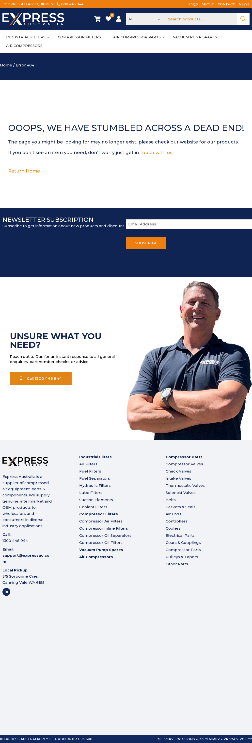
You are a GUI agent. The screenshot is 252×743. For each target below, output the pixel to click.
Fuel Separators (94, 478)
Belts (171, 499)
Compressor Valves (184, 464)
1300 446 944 (72, 4)
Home (6, 65)
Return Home (24, 171)
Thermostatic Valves (185, 485)
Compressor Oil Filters (101, 542)
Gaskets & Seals (180, 507)
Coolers (173, 528)
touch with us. (156, 152)
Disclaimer (209, 739)
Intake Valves (178, 478)
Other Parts (177, 564)
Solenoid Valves (181, 492)
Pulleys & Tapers (182, 556)
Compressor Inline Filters (103, 528)
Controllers (177, 521)
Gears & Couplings (183, 542)
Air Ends (173, 514)
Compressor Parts (183, 549)
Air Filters (88, 464)
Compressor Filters (98, 514)
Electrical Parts (180, 535)
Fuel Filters (90, 471)
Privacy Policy (237, 739)
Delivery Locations (176, 739)
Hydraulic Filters (95, 485)
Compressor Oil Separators (105, 535)
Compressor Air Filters (101, 521)
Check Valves (178, 471)
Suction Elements (96, 499)
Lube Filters (90, 492)
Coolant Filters (93, 507)
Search (243, 19)
